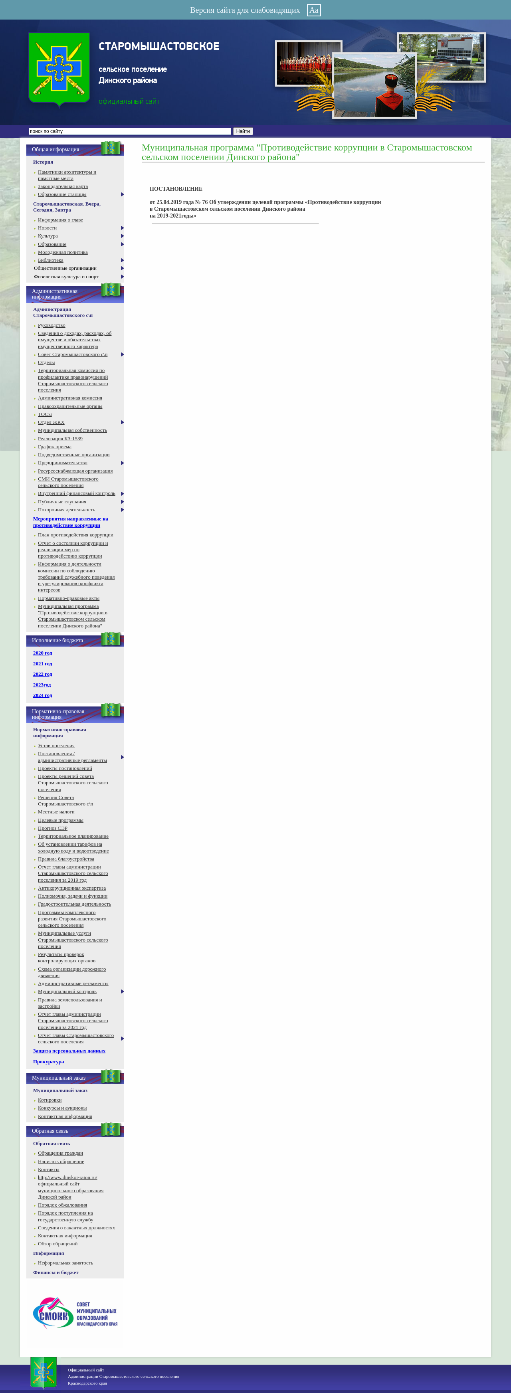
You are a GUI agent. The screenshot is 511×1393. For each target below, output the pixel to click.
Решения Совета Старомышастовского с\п (65, 800)
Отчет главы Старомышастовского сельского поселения (76, 1038)
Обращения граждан (60, 1153)
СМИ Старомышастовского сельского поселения (68, 482)
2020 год (42, 653)
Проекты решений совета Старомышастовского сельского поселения (73, 782)
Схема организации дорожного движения (72, 972)
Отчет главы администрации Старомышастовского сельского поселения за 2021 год (73, 1020)
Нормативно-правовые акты (68, 598)
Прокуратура (48, 1062)
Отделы (46, 362)
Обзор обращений (57, 1244)
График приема (54, 446)
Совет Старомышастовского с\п (72, 354)
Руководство (51, 325)
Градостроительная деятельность (74, 904)
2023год (42, 685)
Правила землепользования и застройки (70, 1003)
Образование (52, 244)
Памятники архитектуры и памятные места (67, 175)
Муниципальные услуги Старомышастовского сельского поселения (73, 939)
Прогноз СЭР (52, 828)
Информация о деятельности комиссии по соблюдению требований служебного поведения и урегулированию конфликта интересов (76, 577)
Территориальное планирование (73, 836)
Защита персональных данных (69, 1051)
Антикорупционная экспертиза (72, 888)
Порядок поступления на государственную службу (65, 1216)
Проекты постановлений (65, 768)
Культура (48, 236)
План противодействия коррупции (75, 535)
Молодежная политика (63, 252)
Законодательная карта (63, 186)
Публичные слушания (62, 502)
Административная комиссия (70, 398)
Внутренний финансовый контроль (76, 493)
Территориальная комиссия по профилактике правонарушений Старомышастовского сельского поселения (73, 380)
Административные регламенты (73, 983)
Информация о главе (60, 220)
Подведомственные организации (74, 454)
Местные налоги (56, 812)
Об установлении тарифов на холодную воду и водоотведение (73, 847)
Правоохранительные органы (70, 406)
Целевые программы (60, 820)
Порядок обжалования (62, 1205)
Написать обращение (61, 1161)
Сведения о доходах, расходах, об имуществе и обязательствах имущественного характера (74, 339)
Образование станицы (62, 194)
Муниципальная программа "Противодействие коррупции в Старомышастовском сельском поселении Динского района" (72, 616)
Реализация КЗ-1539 (60, 438)
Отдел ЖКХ (51, 422)
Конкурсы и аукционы (62, 1108)
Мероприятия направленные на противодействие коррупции (70, 522)
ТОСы (45, 414)
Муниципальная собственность (72, 430)
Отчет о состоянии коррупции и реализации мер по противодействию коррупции (73, 549)
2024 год (42, 695)
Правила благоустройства (66, 859)
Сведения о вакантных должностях (76, 1228)
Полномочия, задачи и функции (72, 896)
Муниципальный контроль (67, 991)
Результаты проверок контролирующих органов (66, 957)
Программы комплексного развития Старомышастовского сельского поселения (72, 918)
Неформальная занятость (65, 1263)
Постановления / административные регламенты (72, 756)
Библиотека (50, 260)
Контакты (48, 1169)
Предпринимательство (62, 462)
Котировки (49, 1100)
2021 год (42, 664)
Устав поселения (56, 745)
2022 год (42, 674)
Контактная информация (65, 1116)
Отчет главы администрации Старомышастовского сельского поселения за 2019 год (73, 873)
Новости (47, 228)
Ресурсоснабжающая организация (75, 471)
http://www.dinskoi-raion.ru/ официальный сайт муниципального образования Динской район (71, 1187)
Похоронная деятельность (66, 509)
